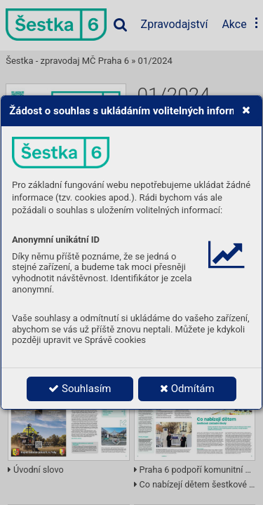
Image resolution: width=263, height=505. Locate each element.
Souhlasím (79, 388)
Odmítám (187, 388)
